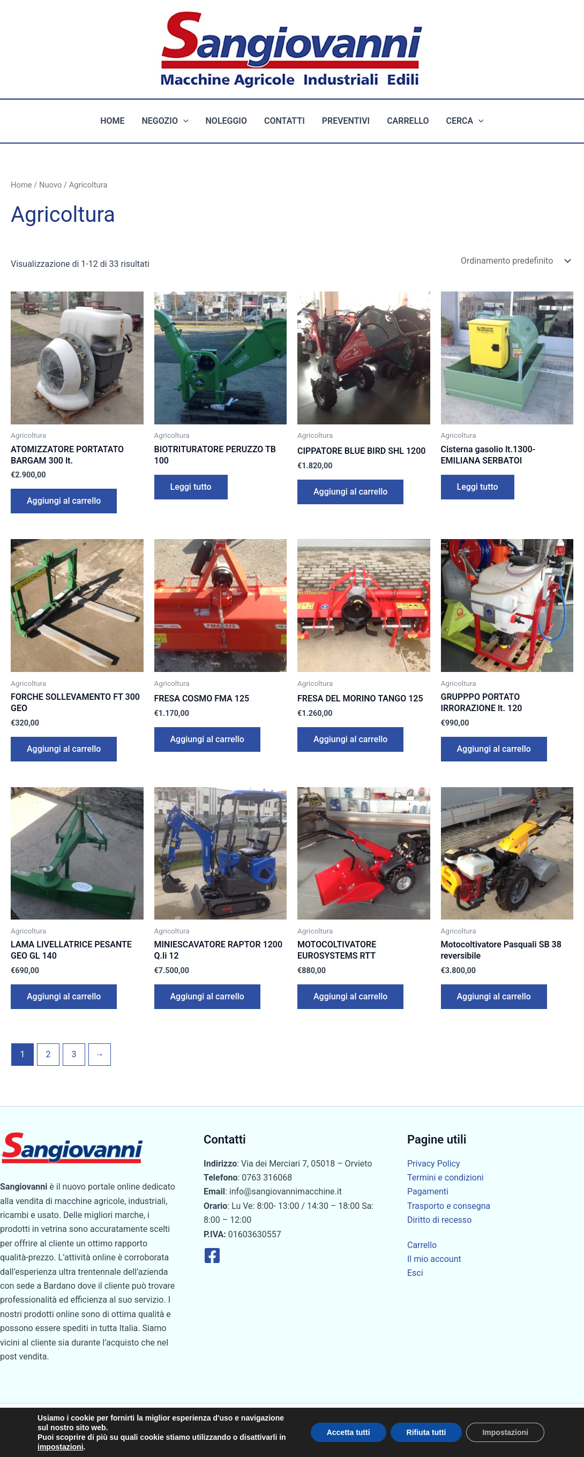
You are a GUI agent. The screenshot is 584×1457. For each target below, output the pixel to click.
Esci (415, 1273)
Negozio (165, 121)
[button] (183, 121)
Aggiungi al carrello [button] (64, 501)
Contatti (284, 121)
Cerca (464, 121)
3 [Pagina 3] (73, 1054)
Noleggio (226, 121)
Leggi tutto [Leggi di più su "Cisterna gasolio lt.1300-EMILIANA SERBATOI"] (477, 487)
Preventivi (346, 121)
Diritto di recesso (439, 1220)
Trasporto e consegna (448, 1206)
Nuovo (50, 185)
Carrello (408, 121)
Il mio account (434, 1259)
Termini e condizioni (445, 1177)
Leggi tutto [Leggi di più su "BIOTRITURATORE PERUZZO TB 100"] (191, 487)
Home (112, 121)
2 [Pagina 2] (48, 1054)
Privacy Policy (433, 1164)
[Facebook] (212, 1255)
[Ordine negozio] (514, 260)
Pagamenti (427, 1191)
